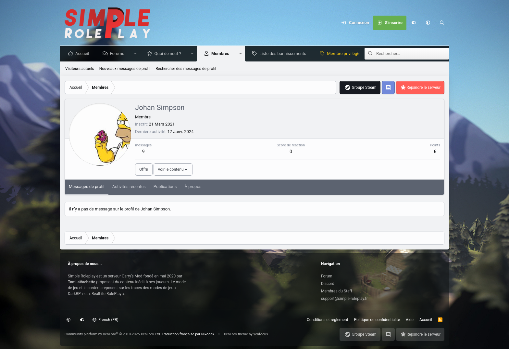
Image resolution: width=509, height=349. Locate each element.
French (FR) (105, 319)
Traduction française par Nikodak (188, 334)
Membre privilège (344, 53)
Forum (326, 276)
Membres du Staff (336, 291)
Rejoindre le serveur (423, 87)
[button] (428, 23)
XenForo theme (236, 334)
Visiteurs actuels (79, 68)
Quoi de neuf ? (169, 53)
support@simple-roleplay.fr (344, 298)
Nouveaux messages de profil (124, 68)
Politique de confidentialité (377, 319)
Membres (221, 53)
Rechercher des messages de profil (185, 68)
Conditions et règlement (327, 319)
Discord (327, 283)
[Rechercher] (442, 23)
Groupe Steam (364, 87)
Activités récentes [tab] (129, 186)
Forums (118, 53)
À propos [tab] (192, 186)
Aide (410, 319)
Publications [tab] (165, 186)
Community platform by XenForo (113, 334)
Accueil (83, 53)
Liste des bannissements (284, 53)
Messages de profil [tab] (87, 186)
